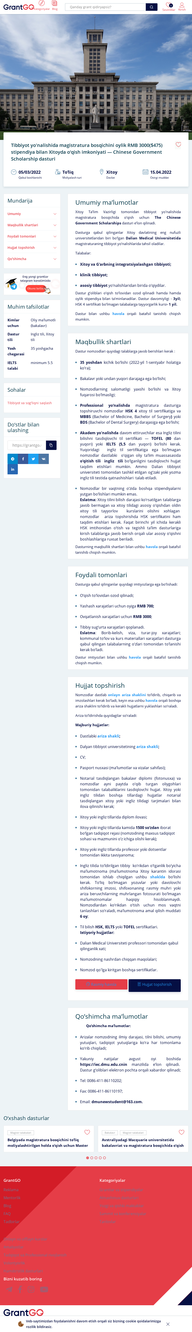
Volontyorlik (14, 1257)
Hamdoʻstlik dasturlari (23, 1265)
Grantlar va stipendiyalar (121, 1184)
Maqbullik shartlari (32, 221)
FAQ (7, 1208)
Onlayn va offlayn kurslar (25, 1233)
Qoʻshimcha (32, 255)
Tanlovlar (108, 1216)
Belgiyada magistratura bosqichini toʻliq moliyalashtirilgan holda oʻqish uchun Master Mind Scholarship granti (48, 1137)
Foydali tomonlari (32, 233)
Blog (7, 1200)
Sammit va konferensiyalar (123, 1208)
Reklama (11, 1184)
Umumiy (32, 210)
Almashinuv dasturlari (119, 1192)
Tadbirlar (12, 1216)
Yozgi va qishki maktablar (122, 1200)
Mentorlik (12, 1192)
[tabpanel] (49, 1133)
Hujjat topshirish (32, 244)
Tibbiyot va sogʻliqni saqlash (30, 399)
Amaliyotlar (14, 1241)
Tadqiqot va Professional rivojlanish (35, 1249)
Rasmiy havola (101, 981)
